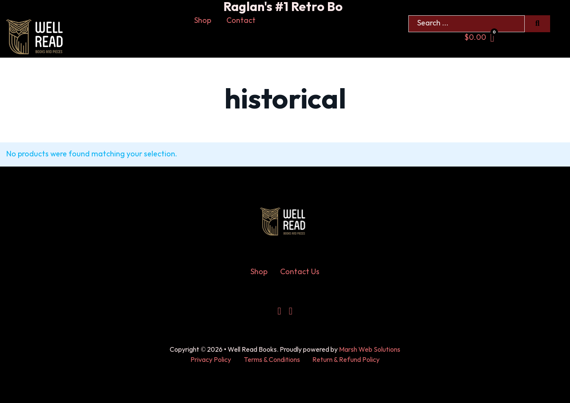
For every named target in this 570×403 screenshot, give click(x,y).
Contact (241, 21)
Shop (202, 21)
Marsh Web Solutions (369, 349)
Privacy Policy (210, 360)
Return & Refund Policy (346, 360)
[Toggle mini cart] (479, 38)
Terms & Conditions (272, 360)
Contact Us (299, 272)
